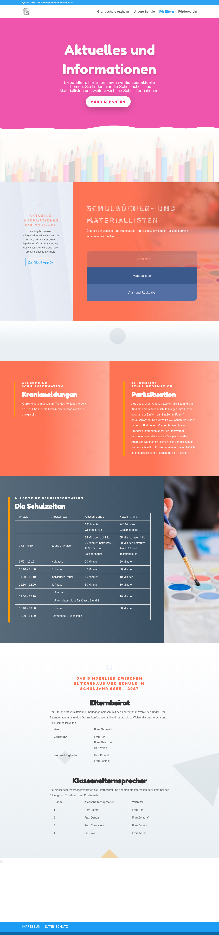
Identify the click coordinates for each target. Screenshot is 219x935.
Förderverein (187, 11)
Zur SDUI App (38, 262)
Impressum (31, 926)
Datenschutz (56, 926)
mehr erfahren (108, 101)
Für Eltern (166, 11)
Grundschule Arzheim (113, 11)
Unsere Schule (144, 11)
